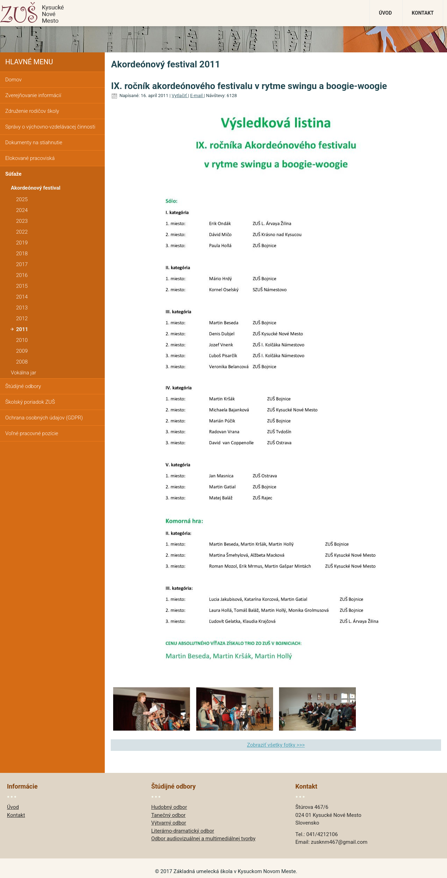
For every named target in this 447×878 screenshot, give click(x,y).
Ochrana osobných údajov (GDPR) (44, 418)
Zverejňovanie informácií (33, 95)
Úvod (385, 13)
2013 (22, 308)
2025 (22, 199)
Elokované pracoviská (29, 158)
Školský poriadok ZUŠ (30, 402)
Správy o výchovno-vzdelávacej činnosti (50, 127)
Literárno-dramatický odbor (182, 831)
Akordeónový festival (35, 188)
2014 (22, 297)
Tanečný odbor (168, 815)
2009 (22, 351)
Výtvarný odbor (168, 823)
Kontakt (423, 13)
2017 (22, 264)
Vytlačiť (180, 95)
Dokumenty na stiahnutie (33, 142)
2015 (22, 286)
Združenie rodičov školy (32, 111)
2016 (22, 275)
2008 (22, 362)
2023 (22, 221)
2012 (22, 318)
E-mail (197, 95)
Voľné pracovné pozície (31, 433)
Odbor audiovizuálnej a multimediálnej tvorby (203, 838)
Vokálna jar (23, 373)
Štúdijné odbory (23, 386)
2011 (22, 329)
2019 (22, 243)
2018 (22, 253)
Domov (13, 79)
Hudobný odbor (169, 807)
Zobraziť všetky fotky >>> (276, 745)
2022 (22, 232)
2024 (22, 210)
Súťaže (13, 174)
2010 (22, 340)
